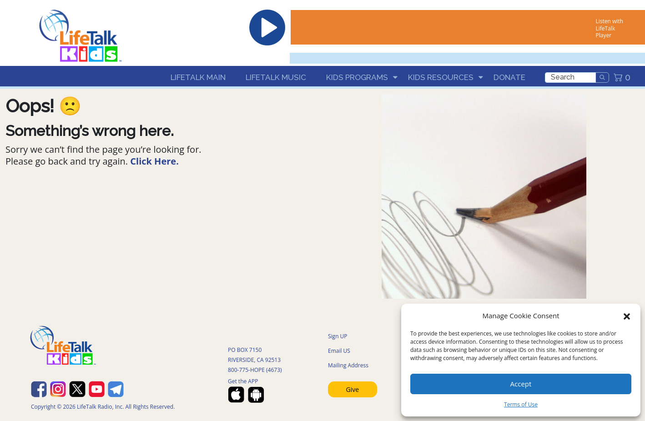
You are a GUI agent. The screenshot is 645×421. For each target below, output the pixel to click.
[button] (626, 315)
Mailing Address (348, 365)
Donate (509, 77)
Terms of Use (521, 404)
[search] (570, 77)
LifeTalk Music (276, 77)
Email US (339, 351)
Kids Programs (357, 77)
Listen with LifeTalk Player (609, 28)
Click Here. (154, 161)
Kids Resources (441, 77)
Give (352, 389)
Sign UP (338, 336)
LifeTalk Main (198, 77)
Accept (521, 383)
